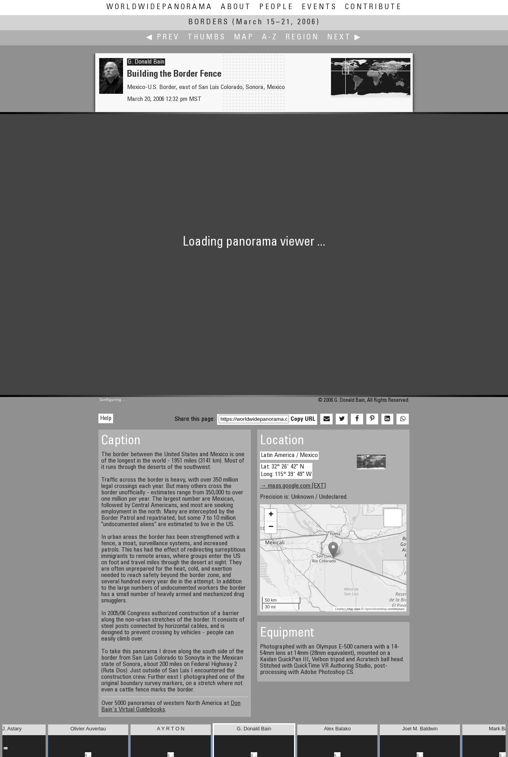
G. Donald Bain (146, 62)
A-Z (270, 37)
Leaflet (339, 609)
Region (302, 37)
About (236, 7)
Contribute (373, 7)
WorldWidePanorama (159, 7)
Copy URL (303, 419)
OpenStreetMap (375, 609)
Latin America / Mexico (289, 455)
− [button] (270, 527)
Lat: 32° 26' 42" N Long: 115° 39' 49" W (286, 471)
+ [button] (270, 515)
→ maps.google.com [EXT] (293, 486)
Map (244, 37)
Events (319, 7)
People (276, 7)
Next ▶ (344, 37)
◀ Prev (163, 37)
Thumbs (207, 37)
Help (106, 418)
